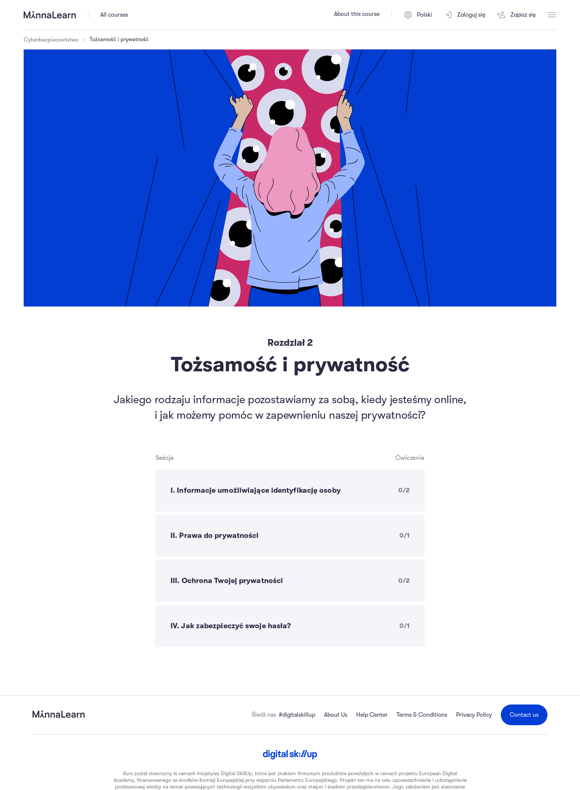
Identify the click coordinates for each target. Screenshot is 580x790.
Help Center (372, 715)
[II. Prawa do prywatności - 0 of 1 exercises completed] (290, 535)
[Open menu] (551, 14)
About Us (335, 715)
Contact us (524, 715)
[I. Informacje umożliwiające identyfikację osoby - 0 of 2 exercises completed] (290, 490)
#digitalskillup (297, 715)
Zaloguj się (464, 14)
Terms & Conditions (422, 715)
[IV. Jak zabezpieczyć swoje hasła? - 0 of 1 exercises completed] (290, 626)
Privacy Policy (474, 715)
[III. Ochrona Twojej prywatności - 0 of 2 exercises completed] (290, 581)
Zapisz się (516, 14)
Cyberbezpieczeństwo (51, 39)
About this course (357, 14)
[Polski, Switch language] (418, 14)
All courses (114, 14)
